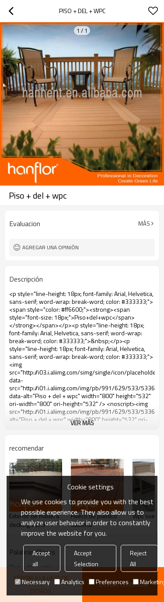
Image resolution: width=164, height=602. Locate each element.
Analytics (69, 581)
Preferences (109, 581)
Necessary (32, 581)
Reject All (138, 558)
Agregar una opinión (50, 247)
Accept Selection (86, 558)
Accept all (41, 558)
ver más (82, 422)
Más (144, 223)
